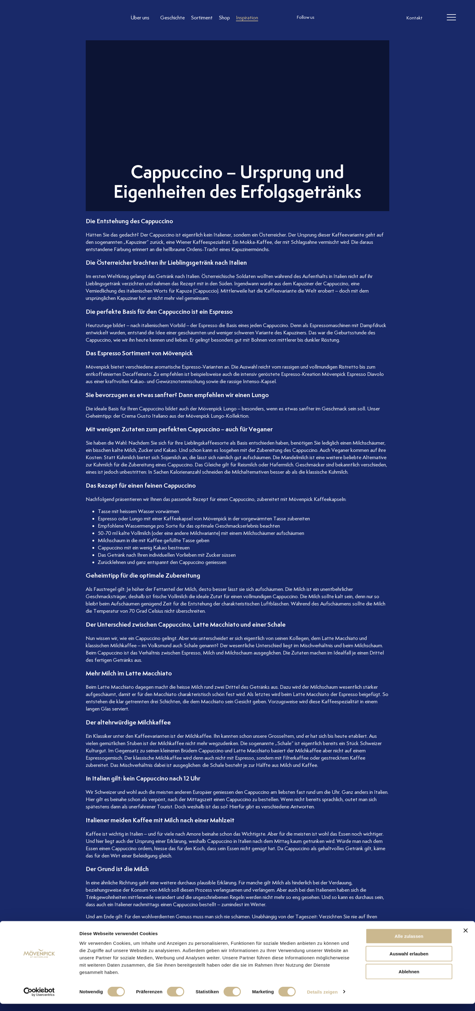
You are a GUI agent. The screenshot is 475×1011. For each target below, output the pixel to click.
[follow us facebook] (339, 18)
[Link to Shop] (225, 17)
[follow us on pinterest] (363, 18)
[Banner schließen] (465, 938)
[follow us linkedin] (351, 18)
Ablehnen (409, 978)
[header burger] (451, 18)
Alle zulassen (408, 943)
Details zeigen (322, 999)
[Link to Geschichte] (173, 17)
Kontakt (414, 18)
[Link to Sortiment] (202, 17)
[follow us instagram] (327, 18)
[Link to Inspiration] (248, 17)
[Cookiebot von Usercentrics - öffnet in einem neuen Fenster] (39, 999)
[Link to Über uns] (143, 17)
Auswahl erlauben (409, 961)
